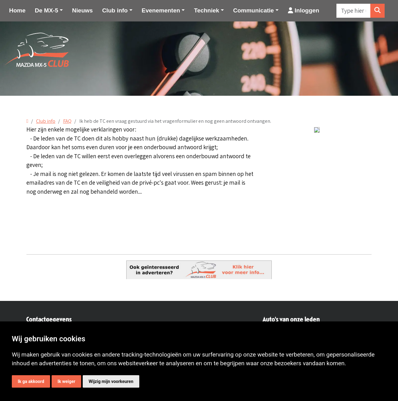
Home (17, 10)
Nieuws (82, 10)
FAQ (67, 121)
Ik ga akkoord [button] (31, 381)
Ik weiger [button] (66, 381)
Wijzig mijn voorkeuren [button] (111, 381)
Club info (45, 121)
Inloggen (303, 10)
